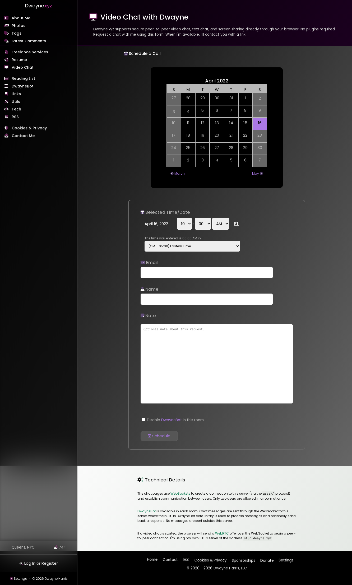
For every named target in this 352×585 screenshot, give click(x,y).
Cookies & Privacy (29, 128)
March (179, 173)
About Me (21, 18)
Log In (29, 563)
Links (16, 94)
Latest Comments (29, 41)
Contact (170, 560)
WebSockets (180, 493)
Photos (18, 25)
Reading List (23, 78)
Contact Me (23, 136)
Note (148, 316)
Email (149, 262)
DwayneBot (23, 86)
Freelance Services (30, 52)
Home (152, 560)
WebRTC (222, 533)
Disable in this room (173, 419)
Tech (16, 109)
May (255, 173)
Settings (20, 578)
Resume (19, 59)
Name (150, 289)
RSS (15, 117)
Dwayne (38, 5)
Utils (16, 101)
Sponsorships (243, 559)
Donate (266, 559)
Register (49, 563)
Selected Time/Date (165, 212)
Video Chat (23, 67)
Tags (16, 33)
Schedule (159, 436)
